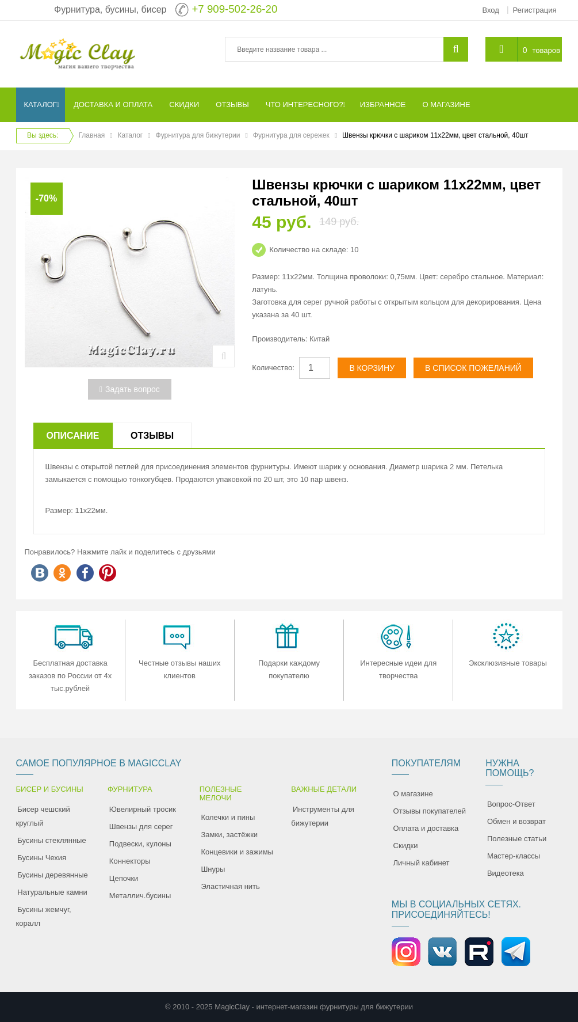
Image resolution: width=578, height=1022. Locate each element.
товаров (546, 50)
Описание (73, 435)
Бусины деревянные (52, 875)
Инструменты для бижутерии (322, 816)
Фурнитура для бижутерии (198, 135)
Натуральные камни (52, 892)
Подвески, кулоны (140, 843)
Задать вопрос (129, 389)
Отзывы (152, 435)
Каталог (130, 135)
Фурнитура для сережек (291, 135)
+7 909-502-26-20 (234, 9)
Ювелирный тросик (142, 809)
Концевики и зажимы (237, 852)
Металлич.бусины (140, 895)
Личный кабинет (421, 862)
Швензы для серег (141, 826)
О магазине (413, 793)
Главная (92, 135)
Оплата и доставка (426, 828)
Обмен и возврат (516, 821)
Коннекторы (130, 861)
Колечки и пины (228, 817)
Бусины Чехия (41, 857)
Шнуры (213, 869)
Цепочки (124, 878)
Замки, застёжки (229, 834)
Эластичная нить (230, 886)
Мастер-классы (513, 856)
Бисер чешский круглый (43, 816)
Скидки (405, 845)
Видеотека (505, 873)
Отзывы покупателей (429, 811)
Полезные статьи (516, 838)
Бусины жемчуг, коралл (43, 916)
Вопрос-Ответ (511, 804)
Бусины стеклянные (51, 840)
